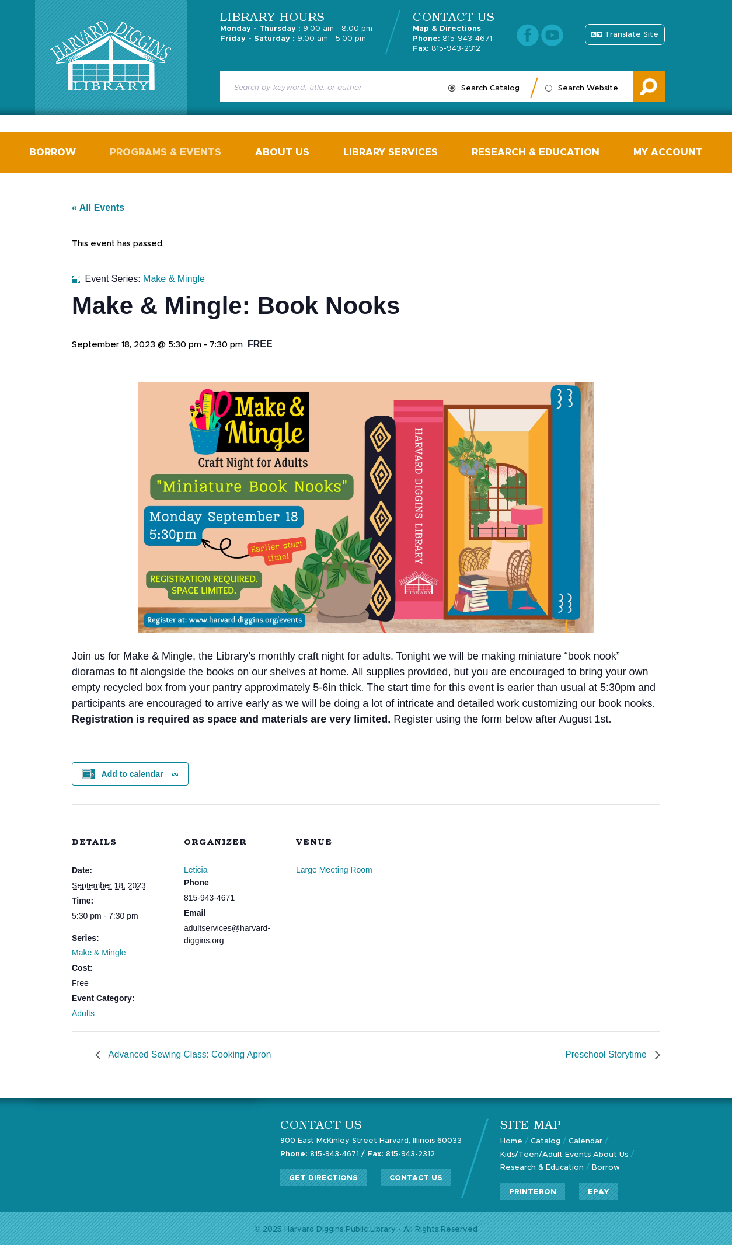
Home (511, 1140)
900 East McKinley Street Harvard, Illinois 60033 (371, 1139)
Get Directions (323, 1176)
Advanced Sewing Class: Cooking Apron (191, 1054)
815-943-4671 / (322, 1152)
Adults (83, 1012)
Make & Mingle (99, 951)
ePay (598, 1190)
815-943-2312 (446, 49)
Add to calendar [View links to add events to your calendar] (132, 772)
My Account (663, 151)
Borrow (57, 151)
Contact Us (415, 1176)
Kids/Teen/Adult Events (545, 1153)
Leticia (195, 868)
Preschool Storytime (606, 1054)
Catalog (545, 1140)
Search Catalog (490, 88)
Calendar (585, 1140)
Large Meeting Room (334, 868)
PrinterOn (532, 1190)
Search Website (588, 88)
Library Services (389, 151)
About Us (283, 151)
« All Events (98, 206)
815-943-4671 (452, 39)
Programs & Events (169, 151)
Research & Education (532, 151)
